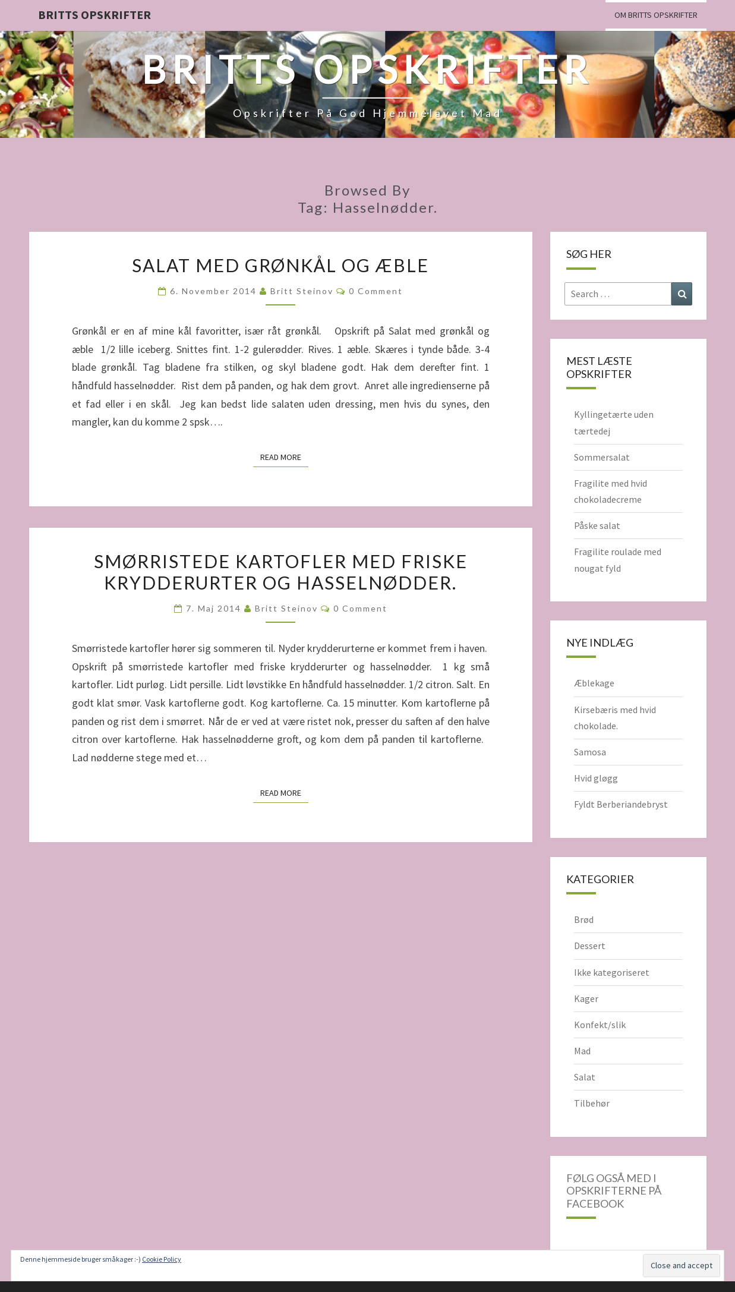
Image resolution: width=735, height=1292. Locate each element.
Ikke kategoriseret (611, 972)
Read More (284, 456)
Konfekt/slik (600, 1025)
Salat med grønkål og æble (280, 265)
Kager (586, 998)
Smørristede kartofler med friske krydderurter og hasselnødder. (281, 571)
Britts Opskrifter (94, 14)
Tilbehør (592, 1103)
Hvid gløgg (596, 778)
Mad (582, 1051)
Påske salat (597, 525)
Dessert (589, 945)
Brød (584, 919)
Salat (584, 1077)
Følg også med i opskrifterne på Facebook (613, 1190)
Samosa (590, 752)
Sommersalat (602, 457)
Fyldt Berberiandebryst (621, 804)
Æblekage (594, 683)
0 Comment (376, 291)
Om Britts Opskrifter (656, 15)
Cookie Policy (161, 1259)
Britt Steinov (301, 291)
